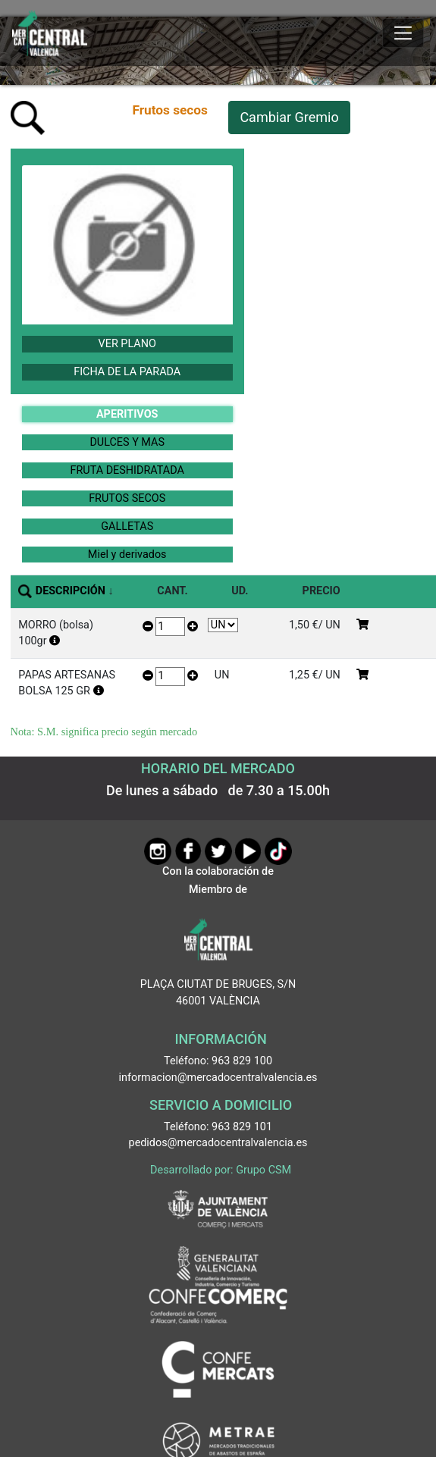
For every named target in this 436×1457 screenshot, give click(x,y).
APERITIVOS (127, 414)
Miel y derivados (127, 554)
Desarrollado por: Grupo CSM (220, 1170)
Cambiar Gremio (289, 117)
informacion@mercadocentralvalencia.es (218, 1077)
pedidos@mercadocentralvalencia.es (218, 1142)
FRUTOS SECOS (127, 498)
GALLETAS (127, 526)
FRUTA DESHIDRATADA (127, 470)
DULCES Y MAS (127, 442)
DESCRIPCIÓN (70, 590)
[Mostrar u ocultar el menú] (403, 33)
